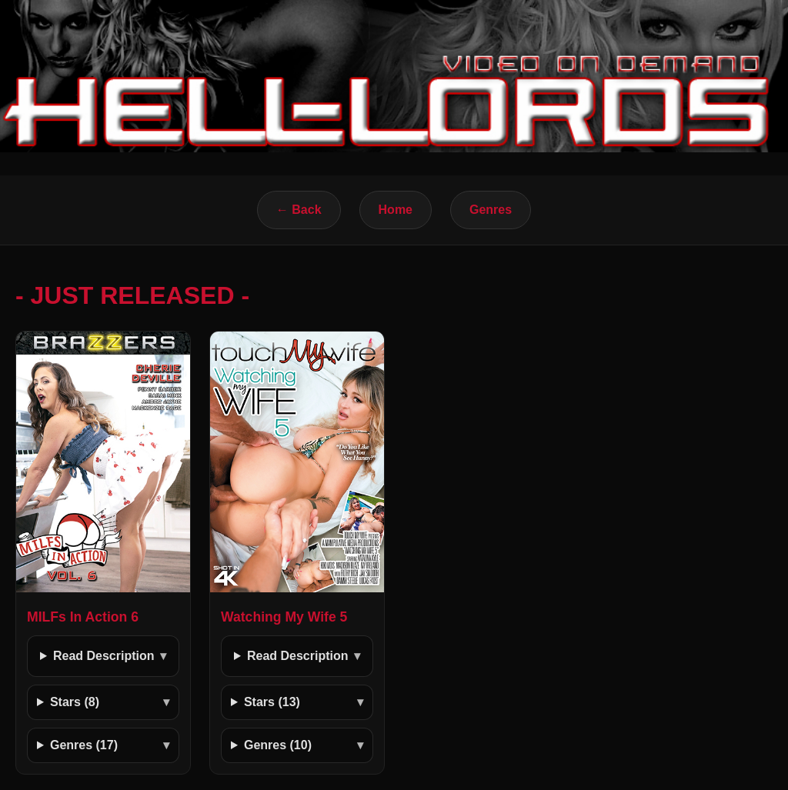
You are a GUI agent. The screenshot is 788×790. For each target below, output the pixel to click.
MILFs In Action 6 (83, 617)
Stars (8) (74, 701)
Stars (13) (272, 701)
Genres (490, 209)
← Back (299, 209)
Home (395, 209)
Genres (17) (84, 745)
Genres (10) (278, 745)
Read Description (104, 655)
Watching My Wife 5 (284, 617)
